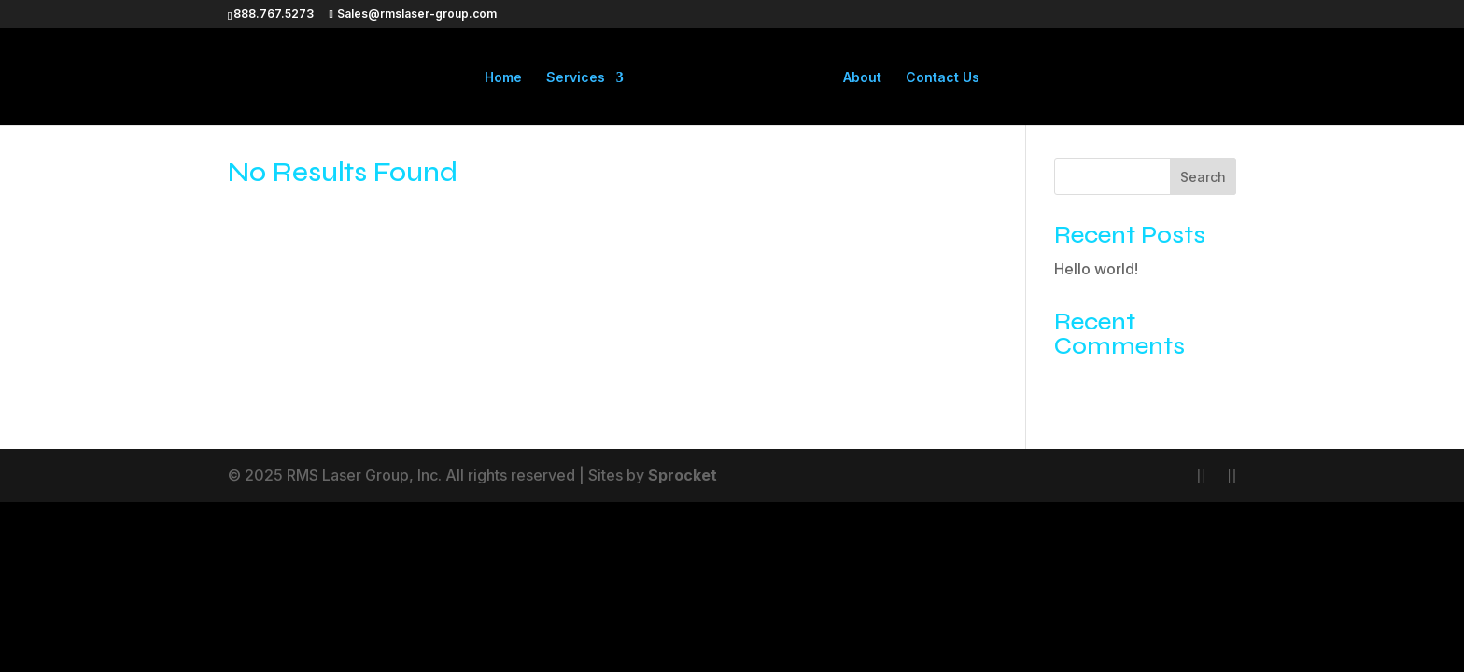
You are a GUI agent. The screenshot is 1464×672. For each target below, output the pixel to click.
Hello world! (1096, 268)
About (862, 78)
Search (1203, 177)
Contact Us (942, 78)
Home (503, 78)
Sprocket (682, 475)
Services (575, 78)
